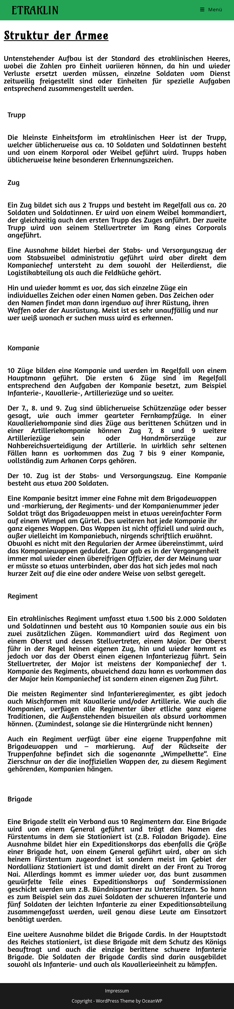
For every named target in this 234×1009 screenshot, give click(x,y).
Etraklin (35, 10)
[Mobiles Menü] (211, 9)
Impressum (117, 991)
